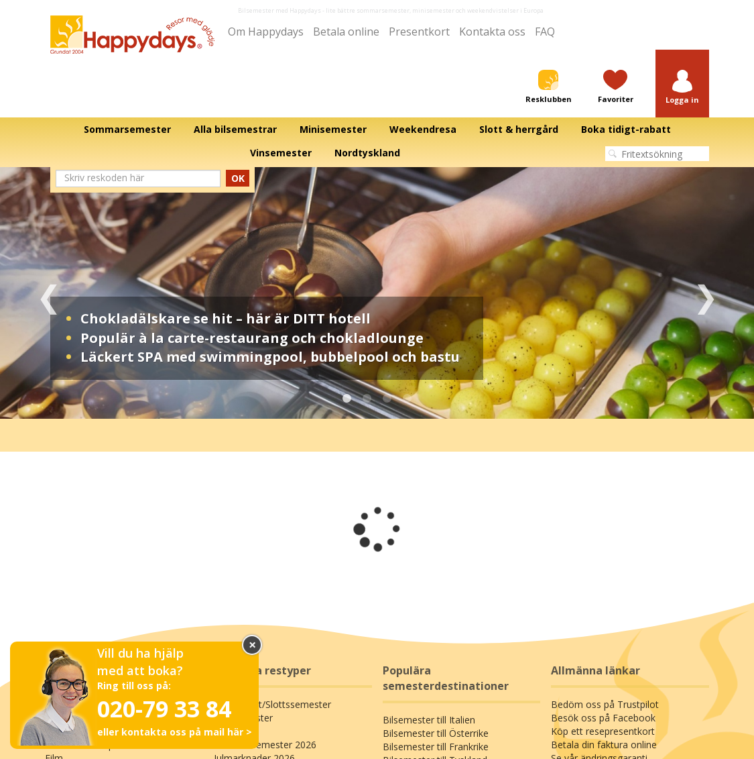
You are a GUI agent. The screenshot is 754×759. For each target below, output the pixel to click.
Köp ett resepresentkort (603, 731)
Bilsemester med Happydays (279, 10)
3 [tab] (387, 398)
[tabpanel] (377, 293)
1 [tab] (347, 398)
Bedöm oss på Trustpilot (605, 704)
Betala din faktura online (604, 744)
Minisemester (243, 717)
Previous (49, 293)
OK (238, 178)
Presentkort (419, 31)
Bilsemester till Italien (429, 719)
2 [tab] (367, 398)
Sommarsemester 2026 (265, 744)
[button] (682, 87)
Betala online (346, 31)
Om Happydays (266, 31)
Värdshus (233, 731)
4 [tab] (407, 398)
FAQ (545, 31)
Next (705, 293)
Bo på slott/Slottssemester (272, 704)
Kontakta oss (492, 31)
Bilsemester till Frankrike (436, 746)
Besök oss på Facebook (603, 717)
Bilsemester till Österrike (436, 733)
